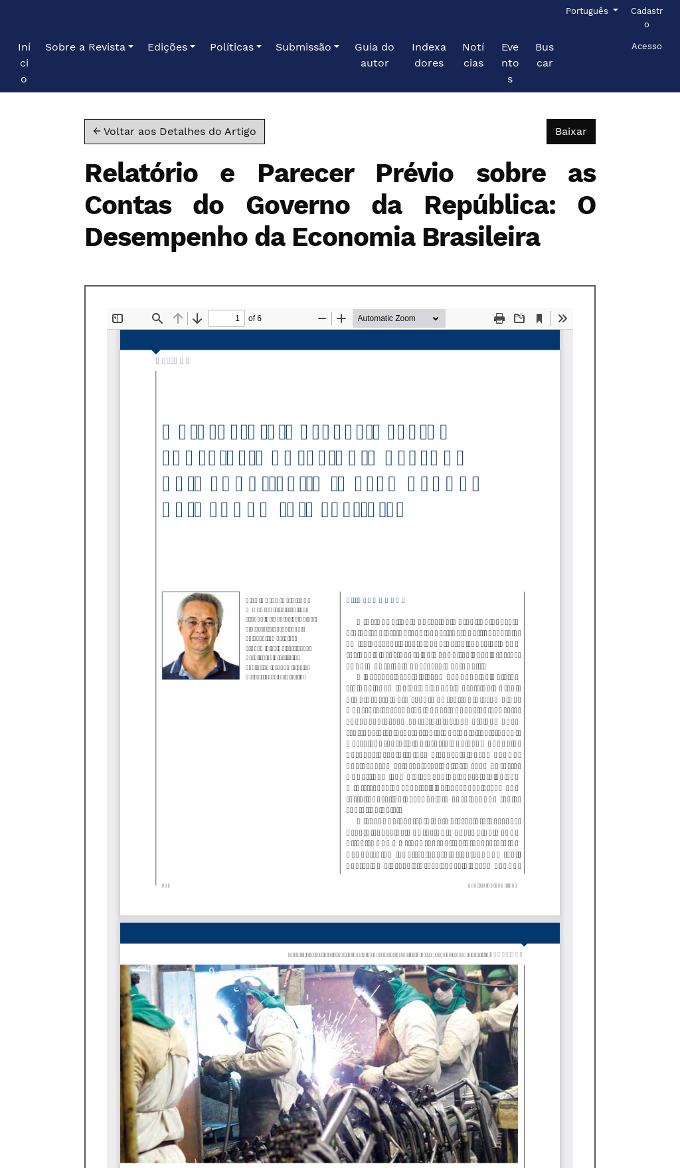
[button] (89, 47)
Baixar (575, 130)
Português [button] (588, 10)
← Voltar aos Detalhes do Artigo (174, 131)
